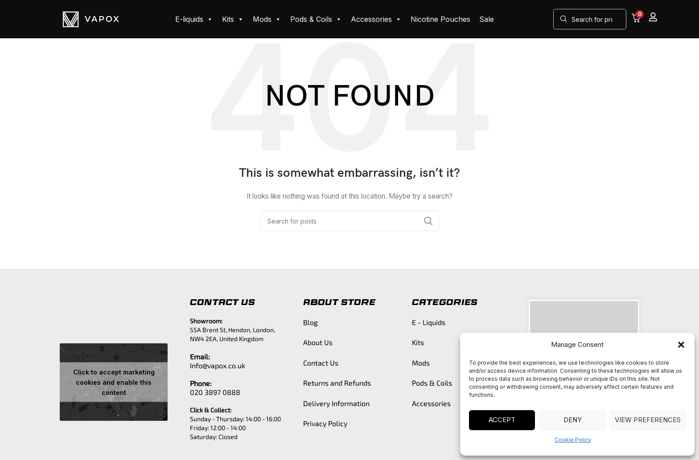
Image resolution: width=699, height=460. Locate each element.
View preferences (648, 419)
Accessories (376, 19)
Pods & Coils (316, 19)
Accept (502, 419)
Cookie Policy (573, 439)
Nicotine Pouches (440, 19)
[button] (681, 344)
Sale (486, 19)
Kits (233, 19)
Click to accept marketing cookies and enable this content (114, 382)
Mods (267, 19)
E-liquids (194, 19)
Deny (572, 419)
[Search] (589, 19)
